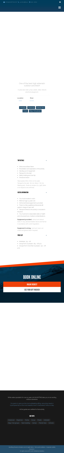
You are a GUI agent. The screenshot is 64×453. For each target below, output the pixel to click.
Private (25, 111)
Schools (51, 423)
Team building (26, 423)
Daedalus (42, 451)
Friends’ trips (40, 107)
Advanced (31, 107)
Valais (20, 100)
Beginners (20, 420)
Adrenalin (23, 107)
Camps (34, 423)
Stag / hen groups (35, 111)
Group (33, 420)
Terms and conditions (40, 447)
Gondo (32, 100)
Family (27, 420)
